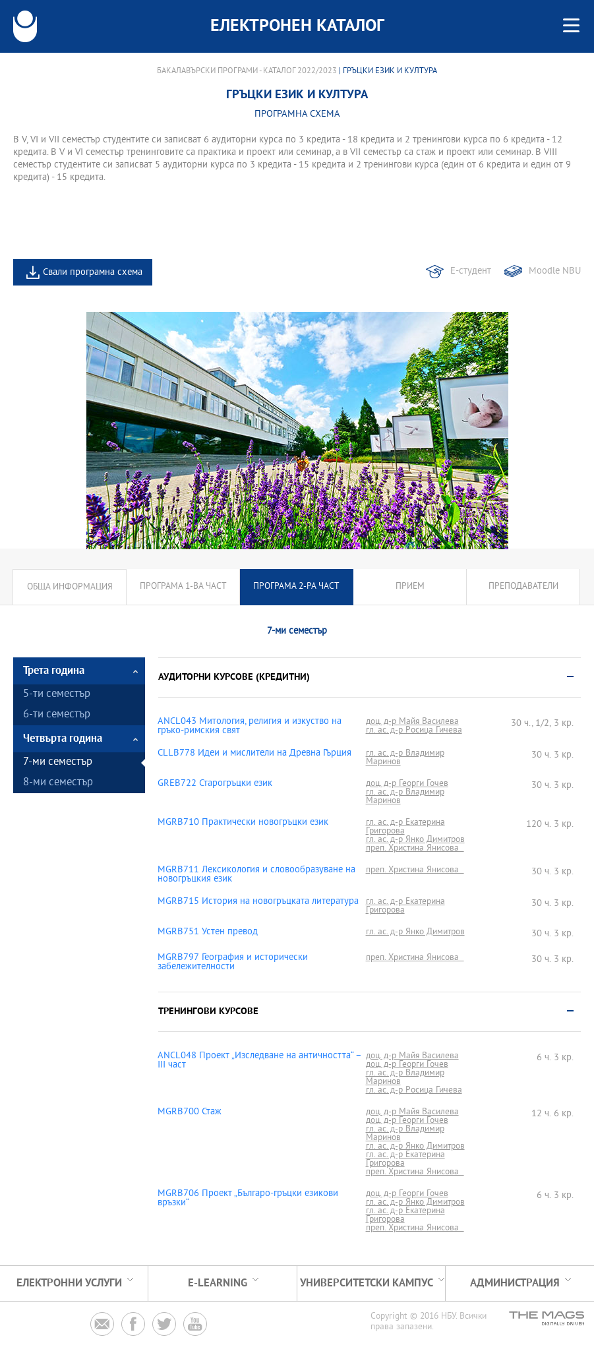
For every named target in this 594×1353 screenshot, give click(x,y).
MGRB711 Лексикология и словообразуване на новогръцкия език (256, 875)
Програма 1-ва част (183, 587)
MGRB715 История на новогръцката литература (258, 902)
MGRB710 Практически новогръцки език (243, 822)
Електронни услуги (69, 1283)
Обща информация (70, 587)
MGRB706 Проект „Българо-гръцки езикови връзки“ (248, 1198)
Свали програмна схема (92, 272)
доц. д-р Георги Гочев (407, 783)
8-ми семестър (58, 783)
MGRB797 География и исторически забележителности (233, 962)
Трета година (53, 671)
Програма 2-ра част (296, 587)
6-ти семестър (56, 715)
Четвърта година (62, 739)
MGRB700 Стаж (190, 1112)
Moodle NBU (555, 271)
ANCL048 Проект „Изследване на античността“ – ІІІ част (259, 1061)
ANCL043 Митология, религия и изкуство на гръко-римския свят (250, 726)
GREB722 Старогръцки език (215, 784)
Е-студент (470, 271)
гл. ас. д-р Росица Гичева (414, 730)
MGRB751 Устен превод (208, 932)
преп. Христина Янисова (415, 848)
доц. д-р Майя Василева (412, 721)
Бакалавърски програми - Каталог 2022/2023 (247, 71)
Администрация (515, 1283)
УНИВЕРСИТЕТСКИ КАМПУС (366, 1283)
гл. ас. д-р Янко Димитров (415, 839)
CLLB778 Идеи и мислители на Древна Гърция (254, 753)
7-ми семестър (57, 762)
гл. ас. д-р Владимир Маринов (405, 757)
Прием (410, 587)
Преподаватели (523, 587)
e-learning (217, 1283)
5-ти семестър (56, 695)
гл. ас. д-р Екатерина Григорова (405, 826)
